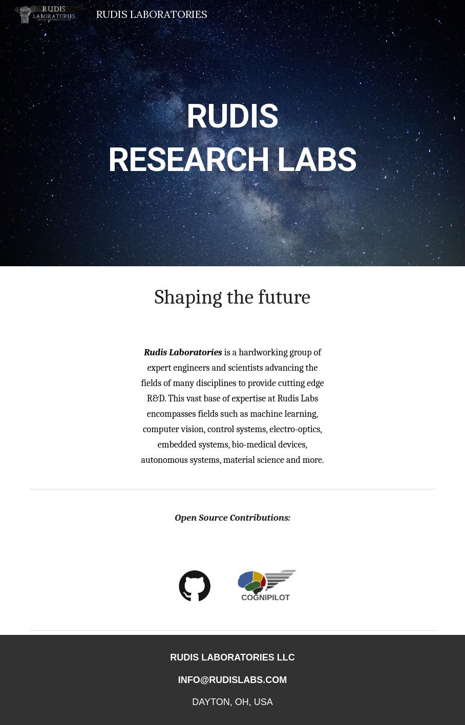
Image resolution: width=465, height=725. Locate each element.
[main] (232, 133)
